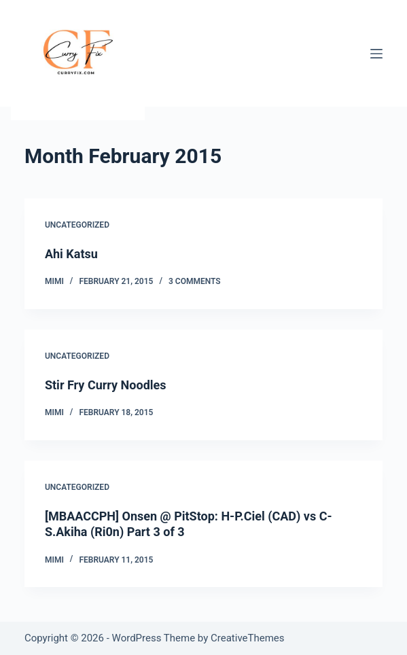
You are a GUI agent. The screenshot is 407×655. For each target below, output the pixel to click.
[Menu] (376, 54)
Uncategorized (77, 225)
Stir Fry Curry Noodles (105, 385)
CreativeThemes (248, 638)
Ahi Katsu (71, 254)
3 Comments (195, 281)
